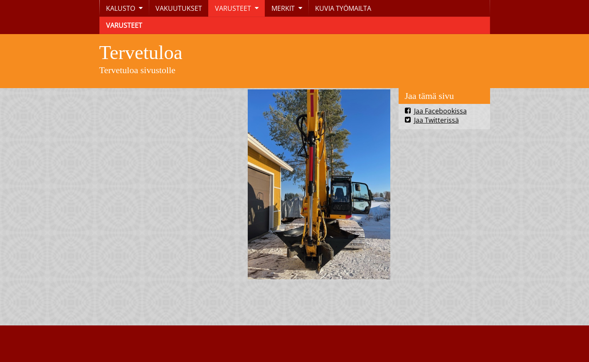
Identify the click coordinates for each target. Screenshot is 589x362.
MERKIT (283, 8)
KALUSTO (120, 8)
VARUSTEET (233, 8)
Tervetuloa (140, 52)
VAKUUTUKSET (178, 8)
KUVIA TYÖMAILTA (343, 8)
